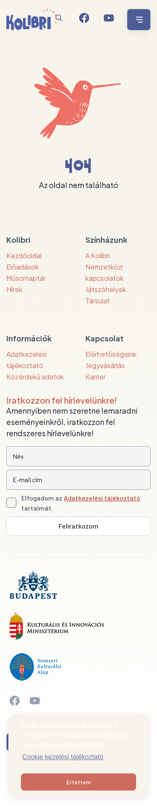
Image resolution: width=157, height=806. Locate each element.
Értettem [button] (79, 782)
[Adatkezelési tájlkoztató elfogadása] (11, 503)
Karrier (95, 376)
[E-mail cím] (78, 480)
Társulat (97, 300)
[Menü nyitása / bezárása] (137, 19)
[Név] (78, 456)
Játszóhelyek (105, 289)
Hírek (14, 289)
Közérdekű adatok (35, 376)
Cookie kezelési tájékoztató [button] (62, 756)
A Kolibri (97, 255)
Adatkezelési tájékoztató (102, 498)
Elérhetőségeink (110, 354)
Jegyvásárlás (105, 365)
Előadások (22, 266)
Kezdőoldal (23, 255)
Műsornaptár (26, 278)
